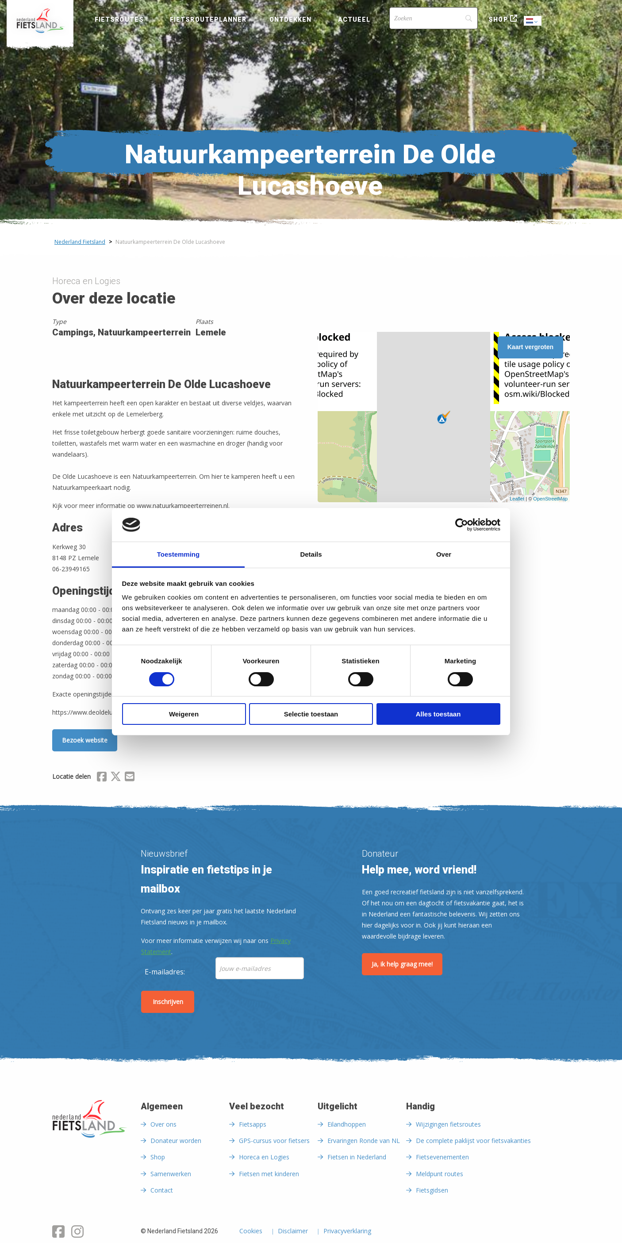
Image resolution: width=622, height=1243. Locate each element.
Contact (161, 1190)
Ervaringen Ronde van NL (363, 1140)
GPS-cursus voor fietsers (274, 1140)
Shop (498, 19)
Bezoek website (85, 740)
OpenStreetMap (550, 498)
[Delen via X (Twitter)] (115, 778)
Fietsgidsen (432, 1190)
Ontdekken (290, 19)
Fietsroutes (119, 19)
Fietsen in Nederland (356, 1157)
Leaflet (517, 498)
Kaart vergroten (530, 346)
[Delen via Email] (129, 778)
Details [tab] (311, 554)
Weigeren (184, 714)
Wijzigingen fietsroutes (448, 1124)
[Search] (433, 18)
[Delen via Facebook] (102, 778)
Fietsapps (252, 1124)
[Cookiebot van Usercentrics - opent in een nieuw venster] (461, 524)
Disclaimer (293, 1231)
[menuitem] (40, 21)
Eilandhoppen (346, 1124)
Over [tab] (443, 554)
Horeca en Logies (264, 1157)
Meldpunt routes (439, 1174)
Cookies (250, 1231)
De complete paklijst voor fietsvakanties (473, 1140)
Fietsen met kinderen (269, 1174)
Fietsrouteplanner (208, 19)
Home (40, 21)
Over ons (163, 1124)
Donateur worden (175, 1140)
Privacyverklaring (347, 1231)
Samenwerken (170, 1174)
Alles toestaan (438, 714)
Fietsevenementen (442, 1157)
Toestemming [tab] (178, 554)
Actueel (354, 19)
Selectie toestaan (311, 714)
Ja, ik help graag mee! (402, 964)
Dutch (533, 21)
